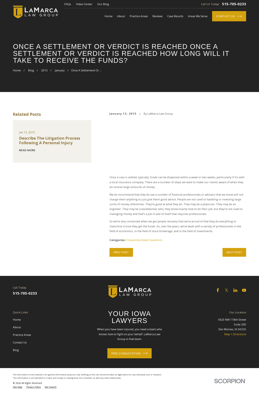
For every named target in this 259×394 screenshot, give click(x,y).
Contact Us (229, 16)
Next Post (234, 252)
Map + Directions (235, 334)
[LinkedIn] (235, 290)
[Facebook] (218, 290)
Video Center (84, 4)
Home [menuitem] (108, 16)
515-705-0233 (234, 4)
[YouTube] (244, 290)
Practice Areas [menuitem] (139, 16)
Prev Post (121, 252)
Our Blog (103, 4)
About (17, 327)
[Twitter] (226, 290)
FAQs (67, 4)
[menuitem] (17, 387)
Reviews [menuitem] (157, 16)
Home (17, 319)
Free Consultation (129, 353)
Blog (16, 350)
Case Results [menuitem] (175, 16)
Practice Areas (22, 335)
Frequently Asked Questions (144, 240)
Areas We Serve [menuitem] (197, 16)
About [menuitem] (121, 16)
